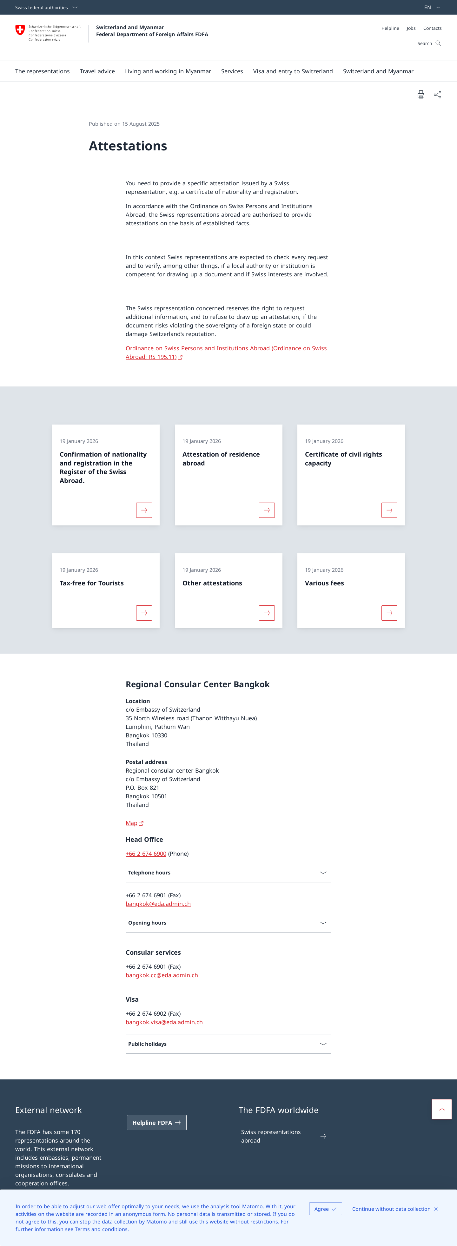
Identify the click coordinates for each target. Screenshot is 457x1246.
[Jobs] (411, 28)
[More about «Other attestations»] (267, 613)
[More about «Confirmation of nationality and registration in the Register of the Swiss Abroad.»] (144, 510)
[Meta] (412, 28)
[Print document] (421, 94)
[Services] (232, 71)
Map (131, 823)
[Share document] (437, 94)
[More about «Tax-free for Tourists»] (144, 613)
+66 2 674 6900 (146, 853)
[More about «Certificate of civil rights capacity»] (389, 510)
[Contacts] (433, 28)
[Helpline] (390, 28)
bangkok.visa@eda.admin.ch (164, 1022)
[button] (42, 71)
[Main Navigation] (223, 71)
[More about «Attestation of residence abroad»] (267, 510)
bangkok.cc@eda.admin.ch (162, 975)
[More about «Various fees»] (389, 613)
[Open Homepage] (111, 37)
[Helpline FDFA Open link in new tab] (157, 1122)
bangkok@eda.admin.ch (158, 903)
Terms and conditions (101, 1229)
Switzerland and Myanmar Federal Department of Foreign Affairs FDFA (152, 31)
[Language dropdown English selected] (430, 7)
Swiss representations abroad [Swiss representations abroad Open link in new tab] (284, 1136)
